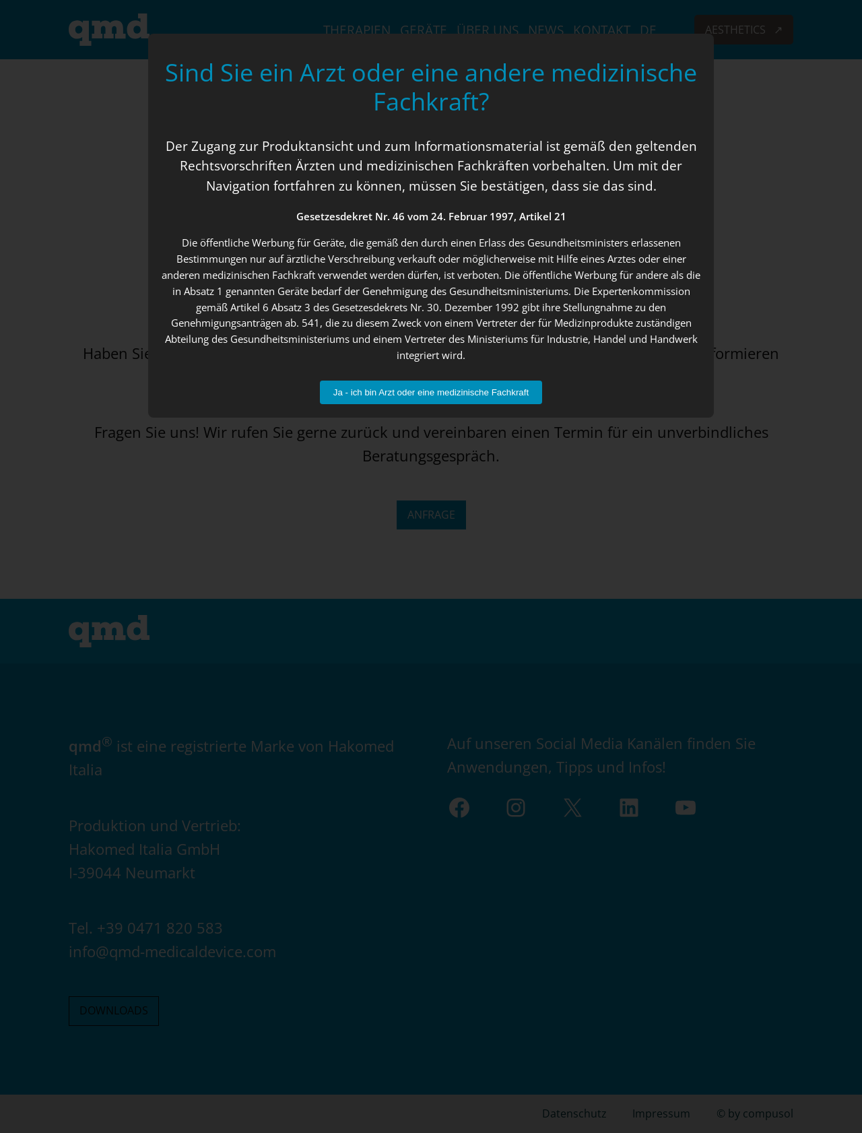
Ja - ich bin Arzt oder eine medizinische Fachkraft (431, 392)
